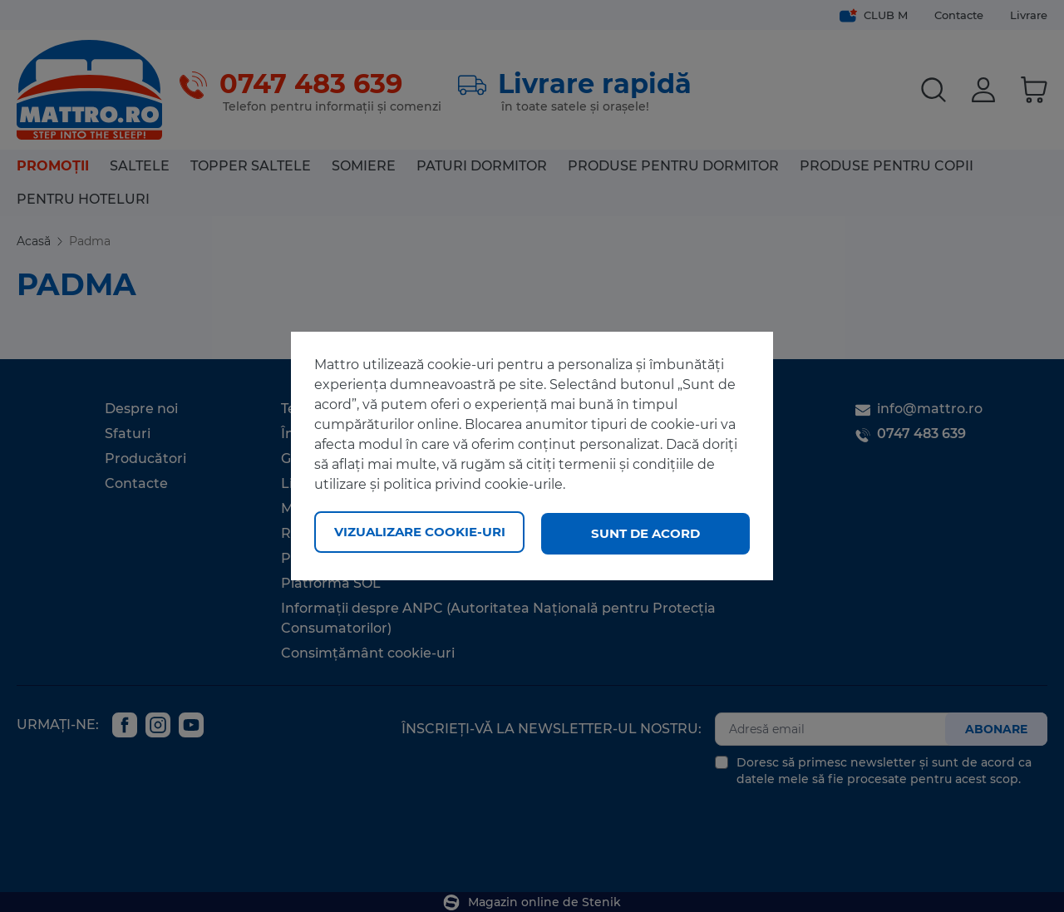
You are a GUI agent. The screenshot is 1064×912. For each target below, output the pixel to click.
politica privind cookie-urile (473, 487)
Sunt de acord (645, 533)
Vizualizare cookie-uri (419, 533)
